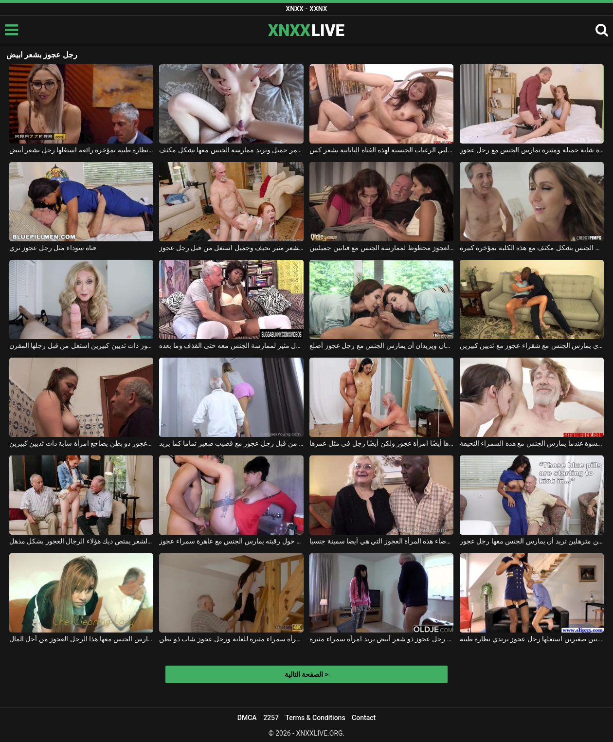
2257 (271, 718)
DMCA (247, 718)
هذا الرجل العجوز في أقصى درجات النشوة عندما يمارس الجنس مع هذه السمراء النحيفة (532, 443)
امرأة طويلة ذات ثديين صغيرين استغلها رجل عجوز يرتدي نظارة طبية (532, 639)
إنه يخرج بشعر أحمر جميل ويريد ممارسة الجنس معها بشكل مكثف (231, 150)
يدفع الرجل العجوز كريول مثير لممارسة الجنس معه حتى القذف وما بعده (231, 345)
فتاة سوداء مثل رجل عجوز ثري (52, 248)
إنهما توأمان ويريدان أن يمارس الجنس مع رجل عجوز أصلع (381, 345)
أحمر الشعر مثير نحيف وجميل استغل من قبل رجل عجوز (231, 248)
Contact (364, 718)
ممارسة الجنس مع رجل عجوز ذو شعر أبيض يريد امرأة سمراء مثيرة (381, 639)
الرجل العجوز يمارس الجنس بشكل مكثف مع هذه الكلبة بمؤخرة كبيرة (532, 248)
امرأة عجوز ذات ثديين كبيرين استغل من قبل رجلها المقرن (81, 345)
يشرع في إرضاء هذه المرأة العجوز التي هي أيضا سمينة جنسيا (381, 541)
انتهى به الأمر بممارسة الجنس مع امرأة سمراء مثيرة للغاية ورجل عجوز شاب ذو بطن (231, 639)
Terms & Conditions (315, 718)
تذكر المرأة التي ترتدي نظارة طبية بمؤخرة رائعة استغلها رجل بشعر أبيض (81, 150)
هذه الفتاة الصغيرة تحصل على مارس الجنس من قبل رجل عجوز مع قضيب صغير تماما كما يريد (231, 443)
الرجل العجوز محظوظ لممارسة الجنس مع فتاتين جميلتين (381, 248)
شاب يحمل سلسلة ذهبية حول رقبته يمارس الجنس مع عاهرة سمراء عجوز (231, 541)
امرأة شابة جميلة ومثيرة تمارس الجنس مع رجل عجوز (532, 150)
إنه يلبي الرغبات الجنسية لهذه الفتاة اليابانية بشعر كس (381, 150)
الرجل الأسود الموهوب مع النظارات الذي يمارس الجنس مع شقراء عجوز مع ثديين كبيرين (532, 345)
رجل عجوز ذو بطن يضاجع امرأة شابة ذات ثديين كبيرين (81, 443)
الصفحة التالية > (306, 674)
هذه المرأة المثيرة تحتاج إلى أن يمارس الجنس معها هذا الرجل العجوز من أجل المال (81, 639)
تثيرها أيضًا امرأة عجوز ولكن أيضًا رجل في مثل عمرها (381, 443)
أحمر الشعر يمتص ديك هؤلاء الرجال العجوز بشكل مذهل (81, 541)
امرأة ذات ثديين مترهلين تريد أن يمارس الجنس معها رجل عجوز (532, 541)
